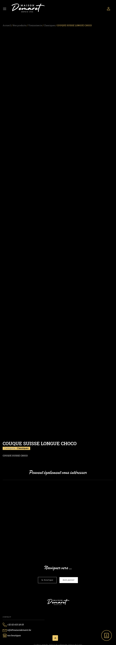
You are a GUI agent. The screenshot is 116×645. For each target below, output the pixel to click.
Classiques (49, 25)
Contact (7, 617)
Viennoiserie (35, 25)
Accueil (7, 25)
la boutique (47, 580)
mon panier (69, 580)
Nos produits (19, 25)
